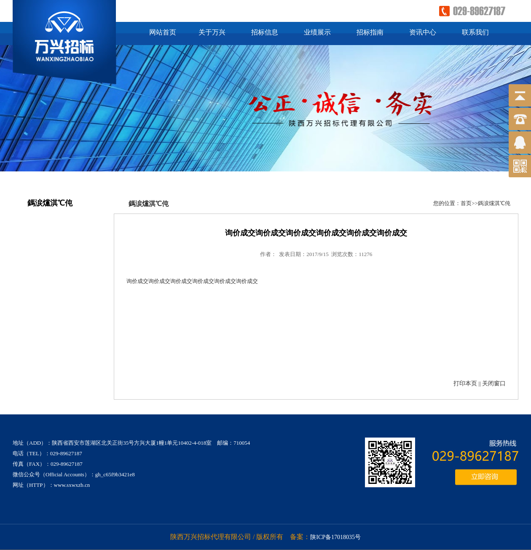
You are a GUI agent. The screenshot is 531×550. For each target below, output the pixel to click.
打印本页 (465, 383)
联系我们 (475, 32)
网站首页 (162, 32)
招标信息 (264, 32)
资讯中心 (422, 32)
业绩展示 (317, 32)
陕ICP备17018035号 (335, 537)
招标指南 (370, 32)
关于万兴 (211, 32)
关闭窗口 (494, 383)
